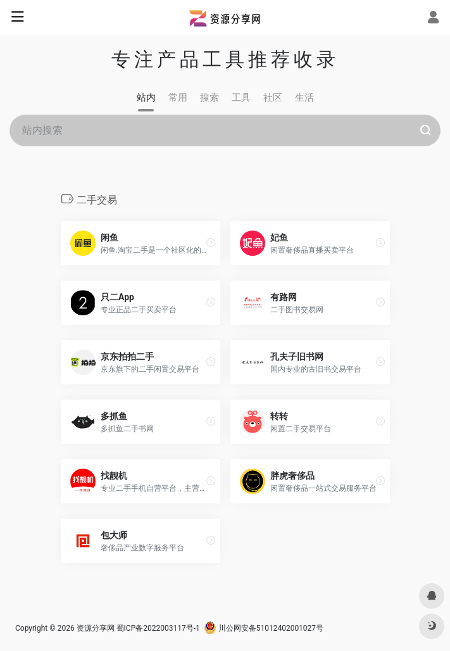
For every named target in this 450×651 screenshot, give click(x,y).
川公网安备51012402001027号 (263, 628)
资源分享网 (96, 628)
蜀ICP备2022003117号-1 (158, 628)
